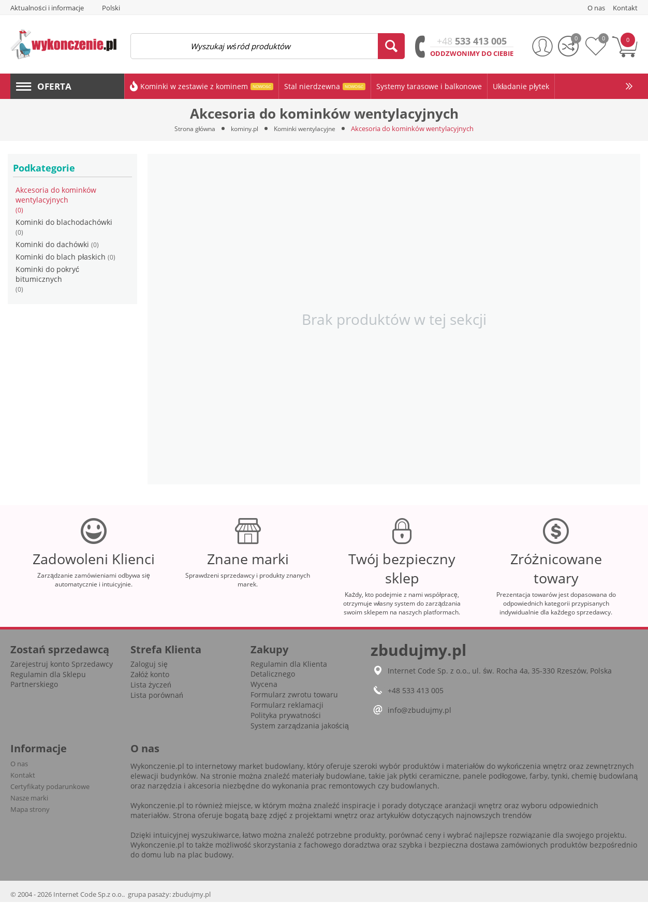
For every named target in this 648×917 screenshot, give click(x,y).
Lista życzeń (150, 700)
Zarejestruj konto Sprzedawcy (61, 679)
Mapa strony (30, 824)
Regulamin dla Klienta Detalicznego (289, 684)
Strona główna (190, 128)
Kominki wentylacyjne (308, 128)
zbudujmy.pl (191, 909)
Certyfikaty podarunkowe (50, 801)
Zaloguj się (149, 679)
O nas (19, 778)
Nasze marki (29, 813)
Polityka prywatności (286, 730)
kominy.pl (243, 128)
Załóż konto (149, 689)
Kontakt (22, 790)
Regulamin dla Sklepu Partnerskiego (48, 694)
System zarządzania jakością (300, 741)
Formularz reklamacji (287, 720)
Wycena (264, 699)
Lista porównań (156, 710)
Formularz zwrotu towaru (294, 709)
